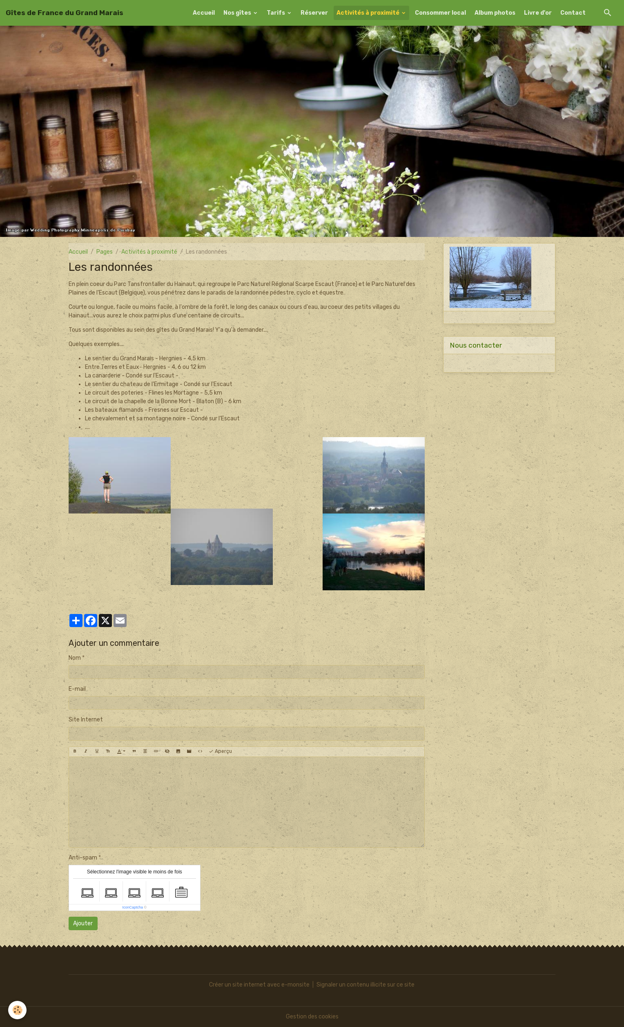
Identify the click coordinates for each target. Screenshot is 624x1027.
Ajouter (83, 923)
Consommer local (440, 12)
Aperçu (220, 751)
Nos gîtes (237, 12)
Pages (104, 251)
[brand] (64, 12)
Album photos (495, 12)
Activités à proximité (369, 12)
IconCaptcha (132, 907)
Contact (573, 12)
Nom (75, 657)
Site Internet (86, 719)
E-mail (77, 688)
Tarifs (276, 12)
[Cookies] (17, 1010)
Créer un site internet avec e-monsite (259, 984)
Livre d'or (538, 12)
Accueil (204, 12)
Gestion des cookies (312, 1016)
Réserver (314, 12)
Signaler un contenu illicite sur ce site (365, 984)
